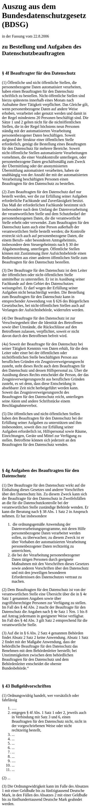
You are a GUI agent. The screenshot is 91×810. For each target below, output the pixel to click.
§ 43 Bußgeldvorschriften (26, 686)
